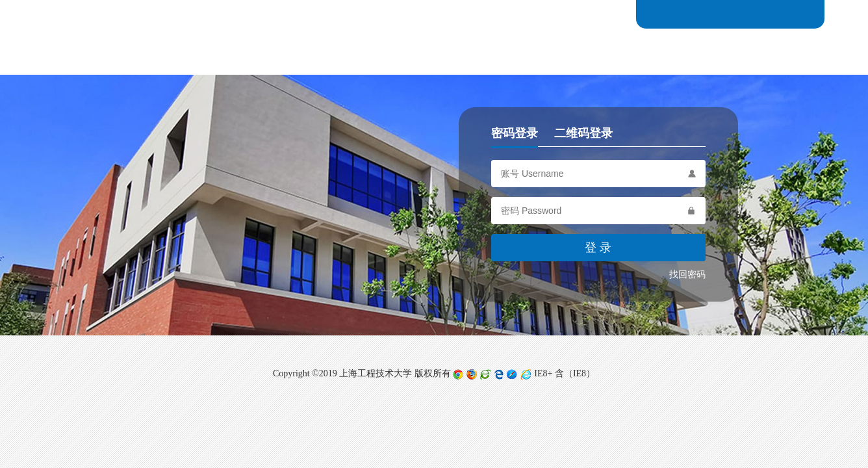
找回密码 (687, 275)
